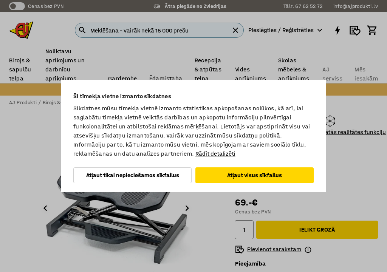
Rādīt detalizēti (215, 153)
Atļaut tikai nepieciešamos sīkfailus (132, 175)
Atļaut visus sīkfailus (254, 175)
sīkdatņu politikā (257, 135)
